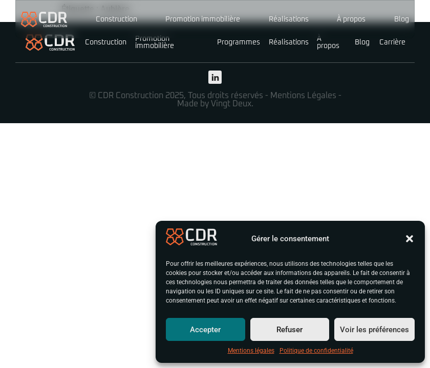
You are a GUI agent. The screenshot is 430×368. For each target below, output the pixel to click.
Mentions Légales (303, 95)
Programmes (238, 42)
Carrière (392, 42)
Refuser (289, 329)
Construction (116, 19)
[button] (409, 239)
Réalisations (289, 19)
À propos (351, 19)
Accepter (205, 329)
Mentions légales (251, 350)
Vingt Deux (231, 104)
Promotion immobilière (202, 19)
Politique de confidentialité (316, 350)
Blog (401, 19)
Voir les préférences (374, 329)
